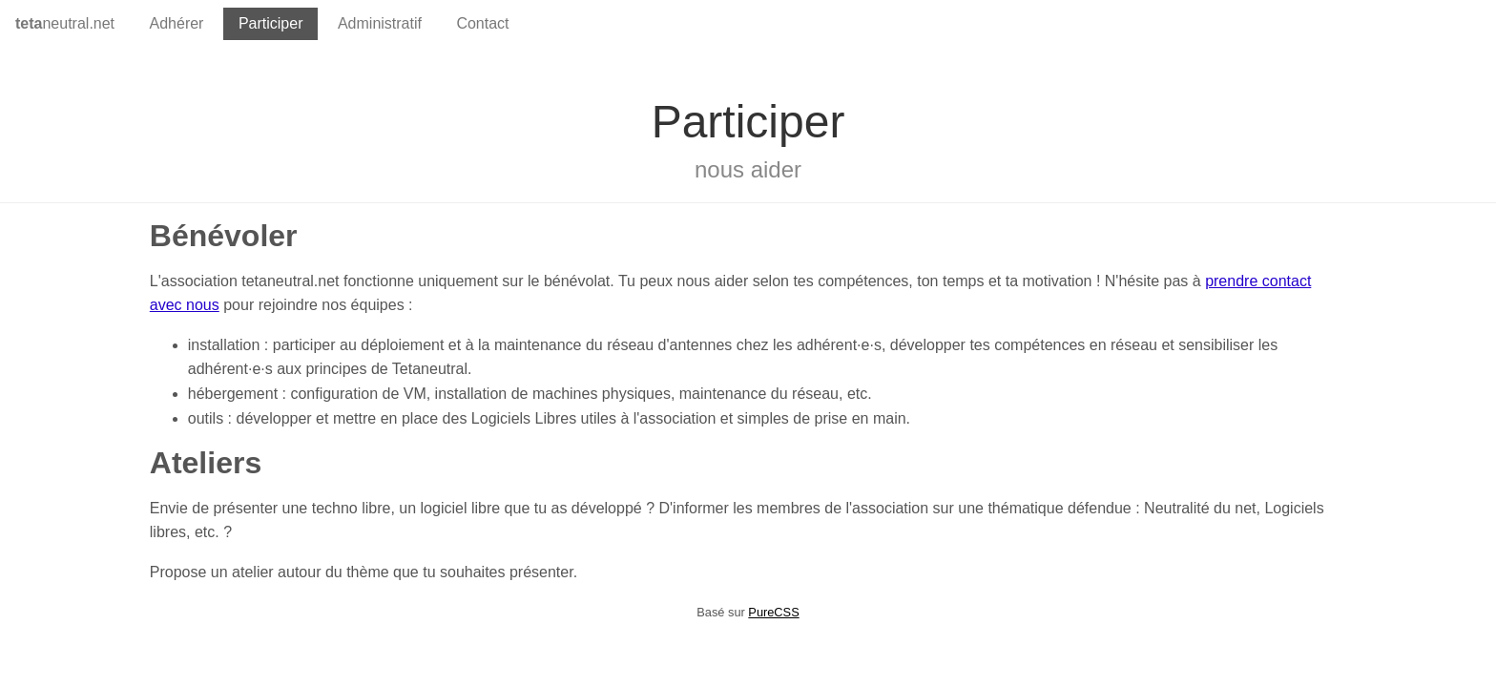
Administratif (380, 23)
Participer (271, 23)
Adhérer (177, 23)
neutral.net (64, 23)
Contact (482, 23)
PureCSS (773, 612)
